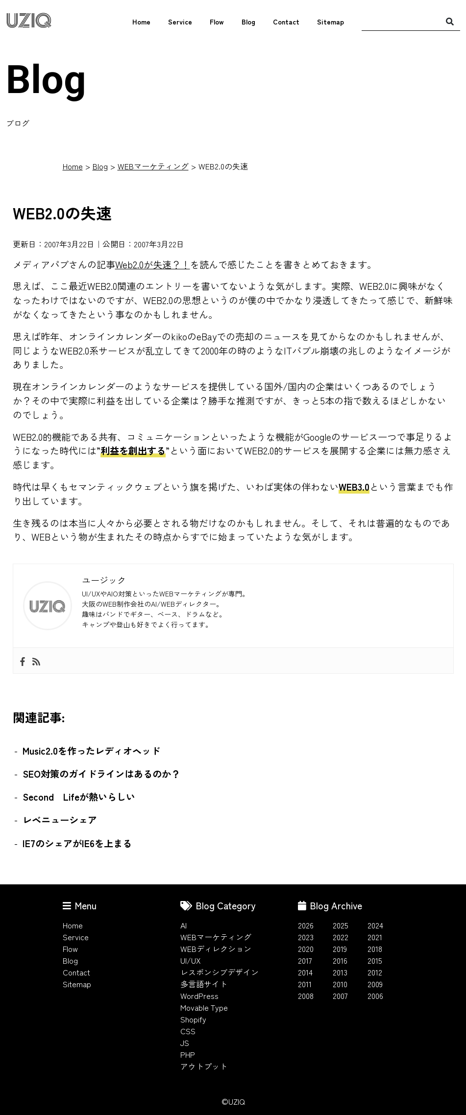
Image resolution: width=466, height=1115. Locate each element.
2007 (340, 995)
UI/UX (190, 960)
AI (183, 925)
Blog (248, 21)
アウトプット (203, 1066)
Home (141, 21)
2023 (306, 937)
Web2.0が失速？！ (152, 264)
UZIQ (29, 21)
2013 (340, 972)
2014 (305, 972)
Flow (217, 21)
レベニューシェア (60, 820)
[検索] (450, 21)
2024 (375, 925)
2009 (375, 984)
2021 (375, 937)
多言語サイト (203, 984)
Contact (286, 21)
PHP (187, 1054)
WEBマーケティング (153, 166)
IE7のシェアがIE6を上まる (77, 843)
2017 (305, 960)
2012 (375, 972)
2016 (340, 960)
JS (184, 1042)
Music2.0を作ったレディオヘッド (91, 751)
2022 (340, 937)
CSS (188, 1031)
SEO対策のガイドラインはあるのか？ (101, 774)
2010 (340, 984)
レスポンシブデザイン (219, 972)
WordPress (199, 995)
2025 (340, 925)
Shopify (193, 1019)
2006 (375, 995)
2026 (306, 925)
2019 (340, 948)
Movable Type (204, 1007)
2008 (306, 995)
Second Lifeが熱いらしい (79, 797)
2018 (375, 948)
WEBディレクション (215, 948)
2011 (305, 984)
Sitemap (330, 21)
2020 (306, 948)
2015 (375, 960)
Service (180, 21)
